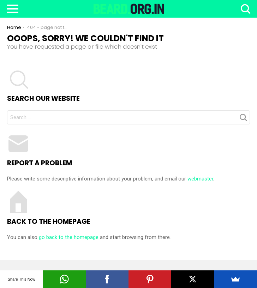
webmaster (200, 179)
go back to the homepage (68, 237)
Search (244, 9)
